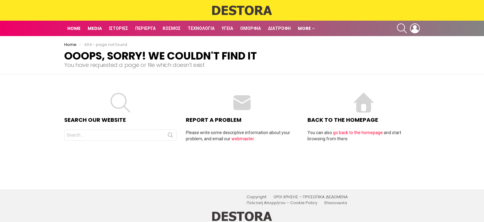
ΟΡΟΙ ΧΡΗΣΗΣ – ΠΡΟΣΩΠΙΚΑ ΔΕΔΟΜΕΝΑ (310, 197)
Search (170, 136)
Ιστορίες (118, 28)
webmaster (243, 138)
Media (95, 28)
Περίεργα (145, 28)
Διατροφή (279, 28)
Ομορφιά (250, 28)
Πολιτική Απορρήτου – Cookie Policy (282, 202)
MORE (304, 28)
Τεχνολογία (201, 28)
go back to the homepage (358, 132)
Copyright (256, 197)
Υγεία (227, 28)
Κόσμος (172, 28)
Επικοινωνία (335, 202)
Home (74, 28)
